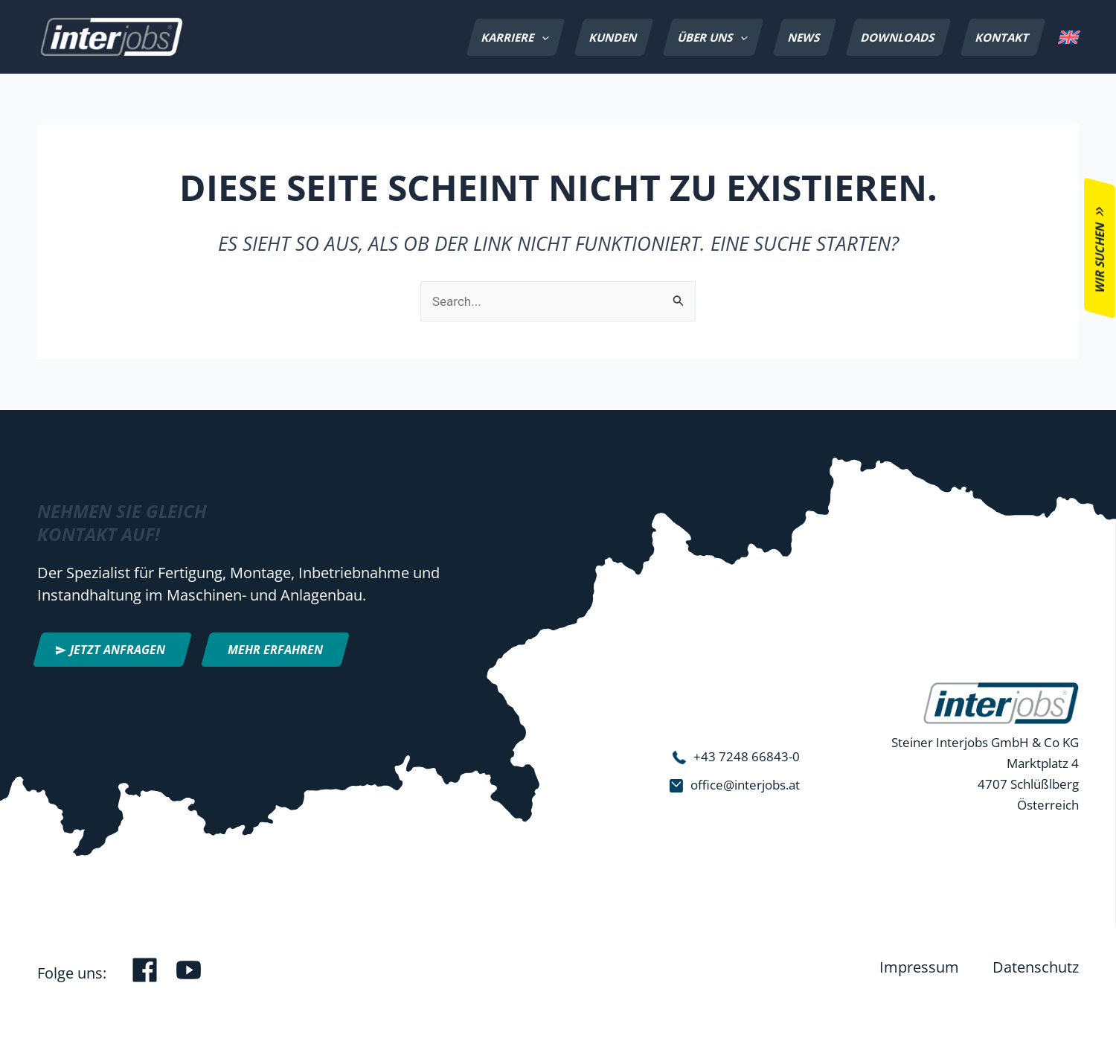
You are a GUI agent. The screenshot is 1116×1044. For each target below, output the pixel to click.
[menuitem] (1068, 37)
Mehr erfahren (275, 649)
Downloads (898, 37)
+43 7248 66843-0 (746, 756)
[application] (542, 37)
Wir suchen (1099, 257)
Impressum (919, 967)
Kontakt (1002, 37)
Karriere (517, 37)
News (804, 37)
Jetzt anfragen (117, 649)
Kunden (613, 37)
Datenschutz (1035, 967)
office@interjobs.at (745, 784)
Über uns (714, 37)
